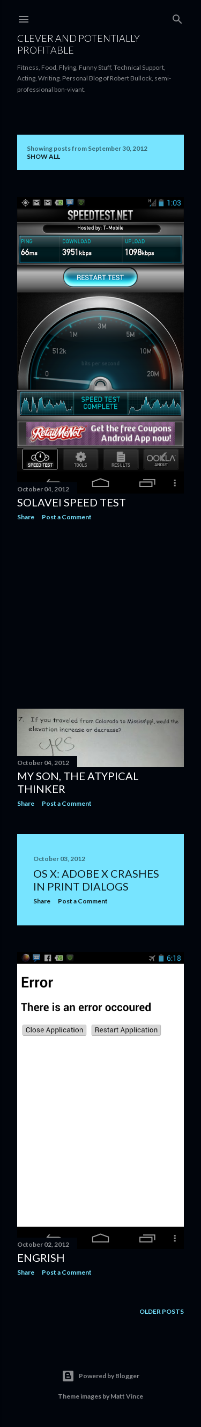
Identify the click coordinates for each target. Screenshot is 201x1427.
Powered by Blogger (100, 1376)
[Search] (177, 16)
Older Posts (161, 1311)
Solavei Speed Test (71, 502)
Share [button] (25, 517)
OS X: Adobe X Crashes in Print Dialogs (96, 880)
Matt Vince (126, 1396)
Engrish (41, 1257)
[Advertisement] (100, 615)
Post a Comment (67, 517)
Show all (43, 156)
